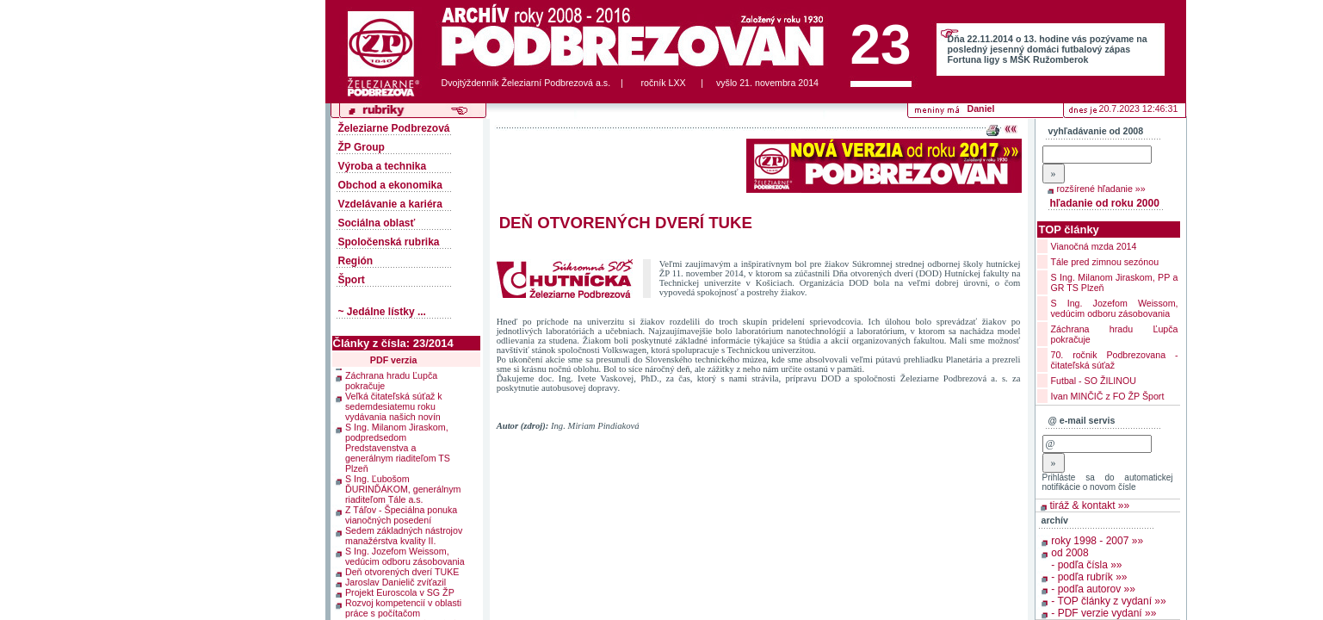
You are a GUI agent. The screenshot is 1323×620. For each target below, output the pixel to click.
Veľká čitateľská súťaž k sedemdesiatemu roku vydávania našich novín (393, 404)
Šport (351, 280)
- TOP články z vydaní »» (1108, 601)
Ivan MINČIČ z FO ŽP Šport (1108, 396)
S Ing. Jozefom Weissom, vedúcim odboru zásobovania (405, 554)
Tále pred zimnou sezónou (1105, 262)
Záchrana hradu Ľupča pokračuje (391, 379)
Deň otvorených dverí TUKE (402, 570)
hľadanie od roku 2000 (1104, 203)
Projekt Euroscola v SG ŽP (399, 591)
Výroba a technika (382, 166)
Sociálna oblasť (377, 223)
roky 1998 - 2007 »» (1097, 541)
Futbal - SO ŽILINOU (1093, 380)
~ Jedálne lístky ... (382, 312)
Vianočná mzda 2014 (1094, 246)
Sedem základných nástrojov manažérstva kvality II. (403, 534)
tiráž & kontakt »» (1090, 505)
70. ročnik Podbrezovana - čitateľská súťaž (1114, 360)
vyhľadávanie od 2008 (1096, 131)
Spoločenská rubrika (389, 242)
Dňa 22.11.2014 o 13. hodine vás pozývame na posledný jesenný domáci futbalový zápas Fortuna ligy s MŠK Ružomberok (1047, 49)
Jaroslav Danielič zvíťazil (395, 580)
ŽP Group (361, 147)
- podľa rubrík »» (1089, 577)
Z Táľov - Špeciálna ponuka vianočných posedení (401, 513)
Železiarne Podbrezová (394, 128)
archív (1055, 520)
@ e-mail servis (1082, 420)
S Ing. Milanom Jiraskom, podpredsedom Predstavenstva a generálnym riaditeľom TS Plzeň (397, 446)
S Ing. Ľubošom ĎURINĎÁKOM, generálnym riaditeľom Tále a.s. (403, 487)
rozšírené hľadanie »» (1101, 188)
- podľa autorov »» (1093, 589)
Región (356, 261)
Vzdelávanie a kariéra (390, 204)
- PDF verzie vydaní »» (1103, 613)
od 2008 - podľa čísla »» (1086, 559)
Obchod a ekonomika (390, 185)
